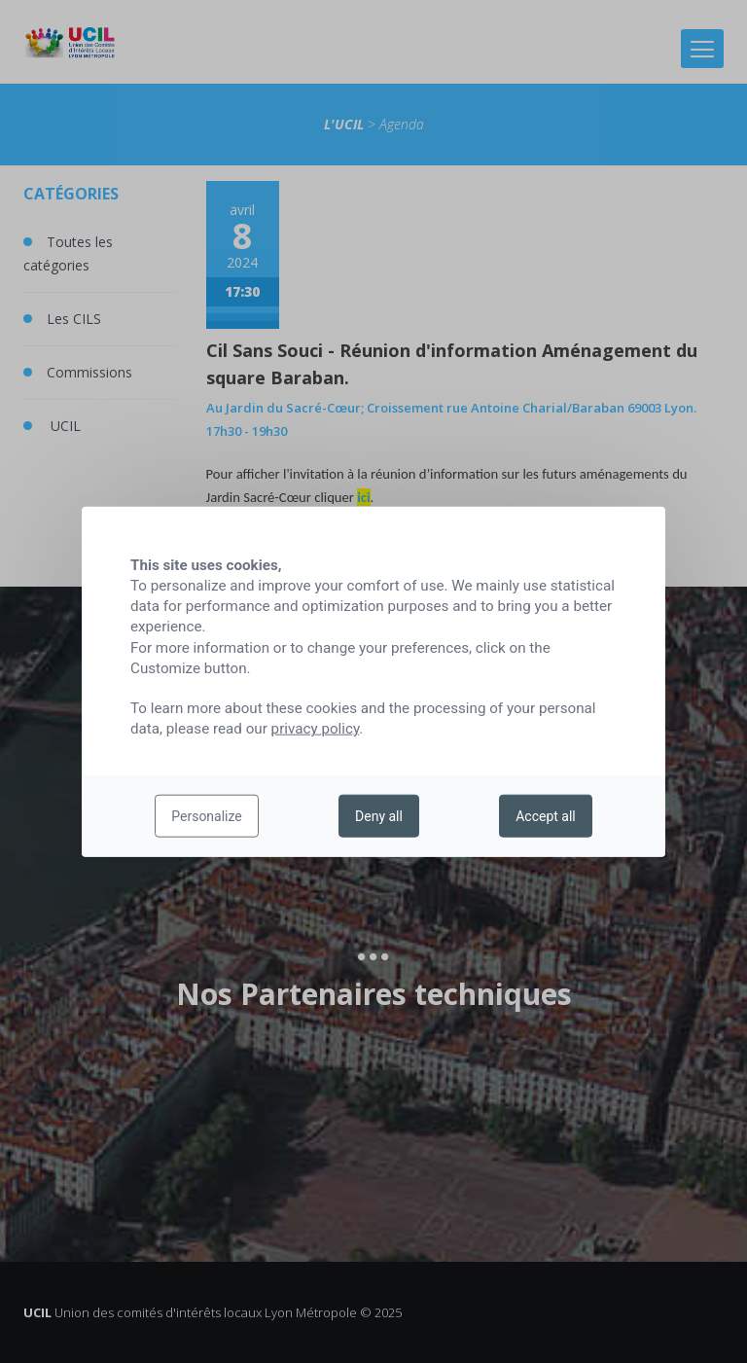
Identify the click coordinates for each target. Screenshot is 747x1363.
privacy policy (315, 728)
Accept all (546, 816)
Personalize (206, 816)
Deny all (379, 816)
